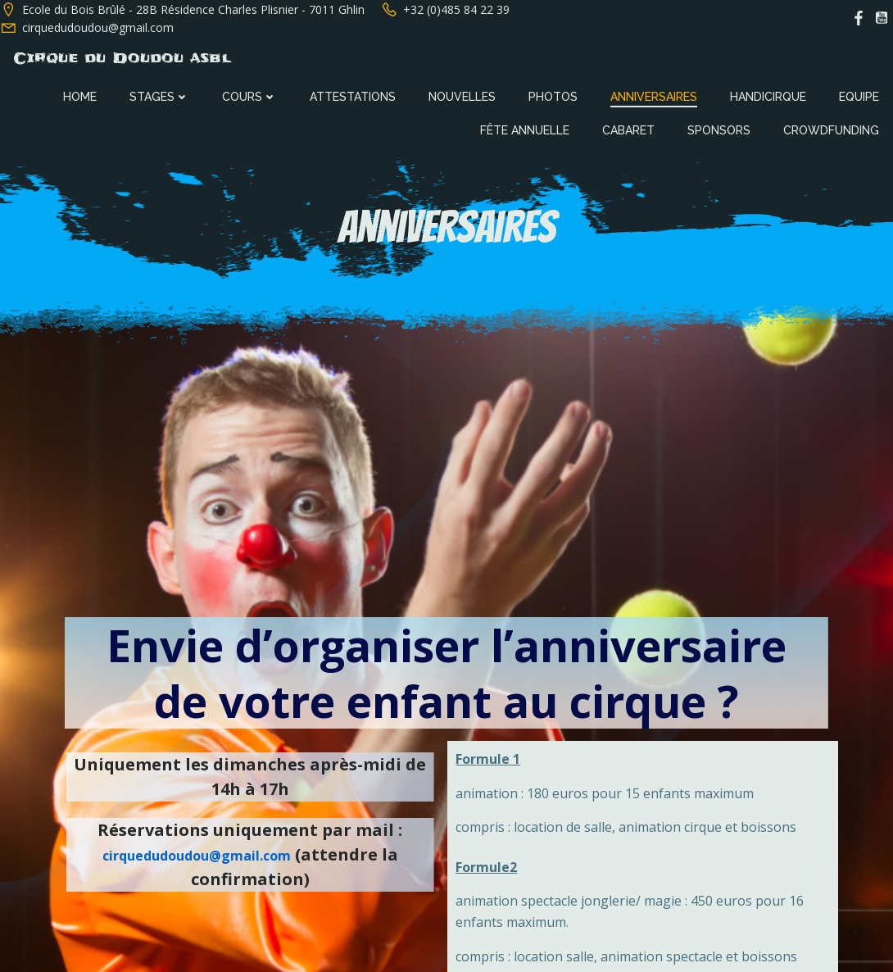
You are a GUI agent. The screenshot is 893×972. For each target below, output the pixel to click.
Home (81, 95)
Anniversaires (655, 95)
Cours (251, 95)
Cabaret (630, 128)
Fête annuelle (526, 128)
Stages (161, 95)
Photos (554, 95)
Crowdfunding (833, 128)
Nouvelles (463, 95)
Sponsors (720, 128)
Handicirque (770, 95)
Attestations (354, 95)
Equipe (861, 95)
